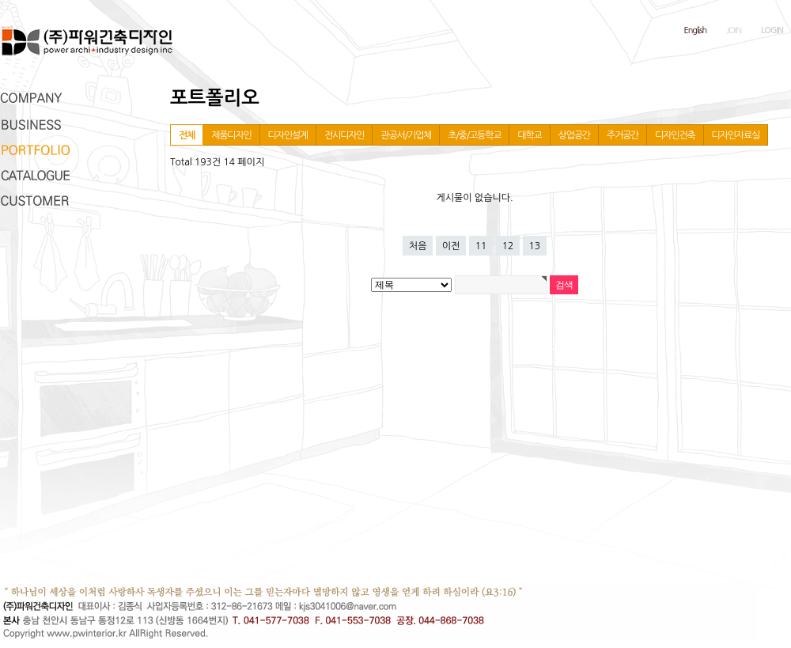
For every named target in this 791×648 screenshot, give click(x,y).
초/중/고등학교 (474, 135)
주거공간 (622, 135)
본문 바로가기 (0, 0)
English (695, 30)
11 (481, 246)
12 (508, 246)
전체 (187, 135)
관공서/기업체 (405, 135)
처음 (418, 246)
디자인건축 (674, 135)
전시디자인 (344, 135)
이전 (451, 246)
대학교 (529, 135)
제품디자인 (231, 135)
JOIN (733, 30)
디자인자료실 (735, 135)
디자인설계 (288, 135)
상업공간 (574, 135)
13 (535, 246)
